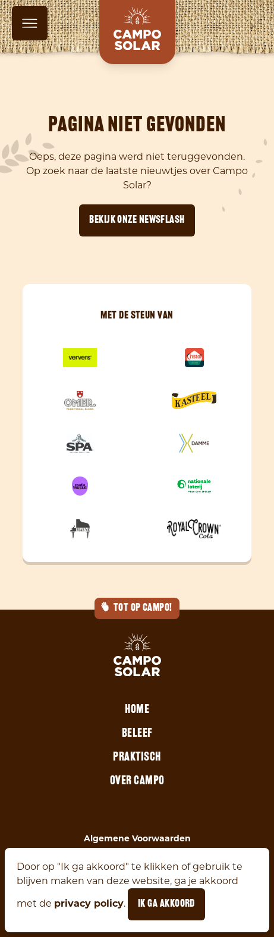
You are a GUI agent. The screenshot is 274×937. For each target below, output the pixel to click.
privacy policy (89, 903)
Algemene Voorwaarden (137, 838)
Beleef (137, 734)
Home (137, 710)
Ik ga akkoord (166, 904)
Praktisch (137, 758)
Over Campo (137, 781)
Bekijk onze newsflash (136, 220)
